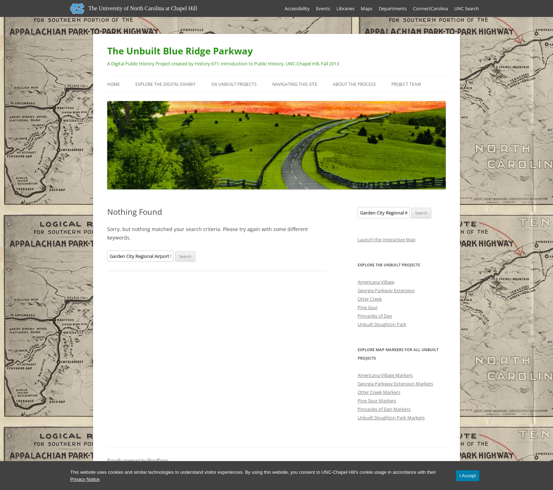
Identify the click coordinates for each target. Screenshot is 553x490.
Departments (393, 8)
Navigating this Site (294, 84)
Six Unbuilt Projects (234, 84)
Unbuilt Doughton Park (382, 324)
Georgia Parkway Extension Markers (395, 383)
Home (113, 84)
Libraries (345, 8)
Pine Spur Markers (377, 400)
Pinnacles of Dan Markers (384, 409)
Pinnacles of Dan (375, 316)
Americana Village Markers (385, 375)
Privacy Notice (84, 479)
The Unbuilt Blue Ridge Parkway (180, 51)
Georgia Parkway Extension (386, 290)
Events (323, 8)
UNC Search (466, 8)
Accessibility (297, 8)
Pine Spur (368, 307)
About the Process (354, 84)
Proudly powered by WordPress (138, 460)
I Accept (468, 475)
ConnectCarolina (430, 8)
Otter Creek (370, 299)
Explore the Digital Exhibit (165, 84)
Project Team (406, 84)
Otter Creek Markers (379, 392)
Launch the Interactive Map (386, 239)
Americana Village (376, 282)
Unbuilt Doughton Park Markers (391, 417)
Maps (366, 8)
